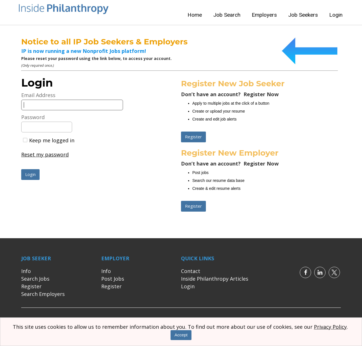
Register (31, 286)
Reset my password (45, 154)
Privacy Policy (330, 326)
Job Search (226, 15)
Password (33, 117)
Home (195, 15)
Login (335, 15)
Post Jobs (112, 278)
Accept (181, 334)
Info (26, 271)
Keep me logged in (48, 140)
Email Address (38, 95)
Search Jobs (35, 278)
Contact (190, 271)
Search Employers (43, 294)
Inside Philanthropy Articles (214, 278)
